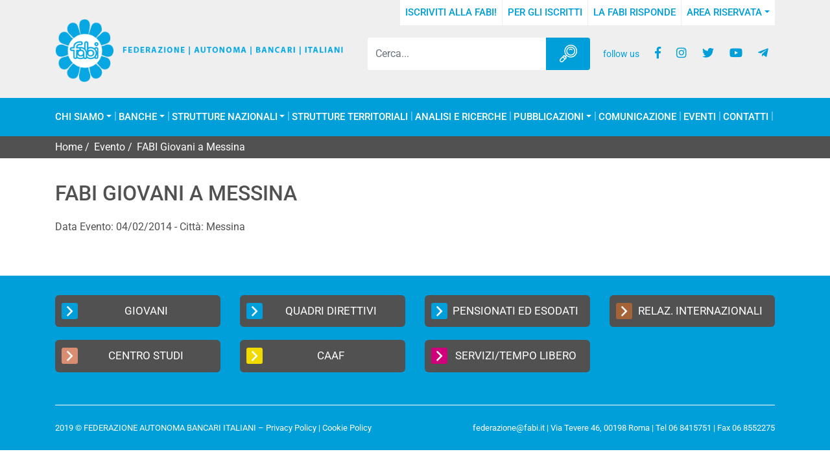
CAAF (295, 356)
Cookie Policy (347, 428)
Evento (109, 147)
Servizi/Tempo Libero (503, 356)
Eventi (699, 117)
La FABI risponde (634, 12)
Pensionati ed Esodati (504, 311)
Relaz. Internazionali (689, 311)
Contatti (745, 117)
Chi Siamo (79, 117)
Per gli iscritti (545, 12)
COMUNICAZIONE (637, 117)
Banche (138, 117)
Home (68, 147)
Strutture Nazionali (225, 117)
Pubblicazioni (549, 117)
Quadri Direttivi (311, 311)
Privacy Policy (291, 428)
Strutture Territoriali (350, 117)
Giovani (115, 311)
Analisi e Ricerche (460, 117)
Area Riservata (724, 12)
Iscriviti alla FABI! (451, 12)
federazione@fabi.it (509, 428)
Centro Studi (123, 356)
